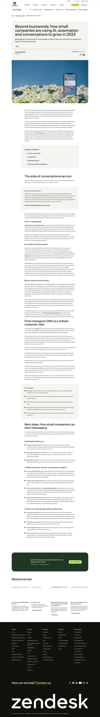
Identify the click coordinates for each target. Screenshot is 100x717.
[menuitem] (85, 1)
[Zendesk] (50, 701)
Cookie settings (35, 713)
